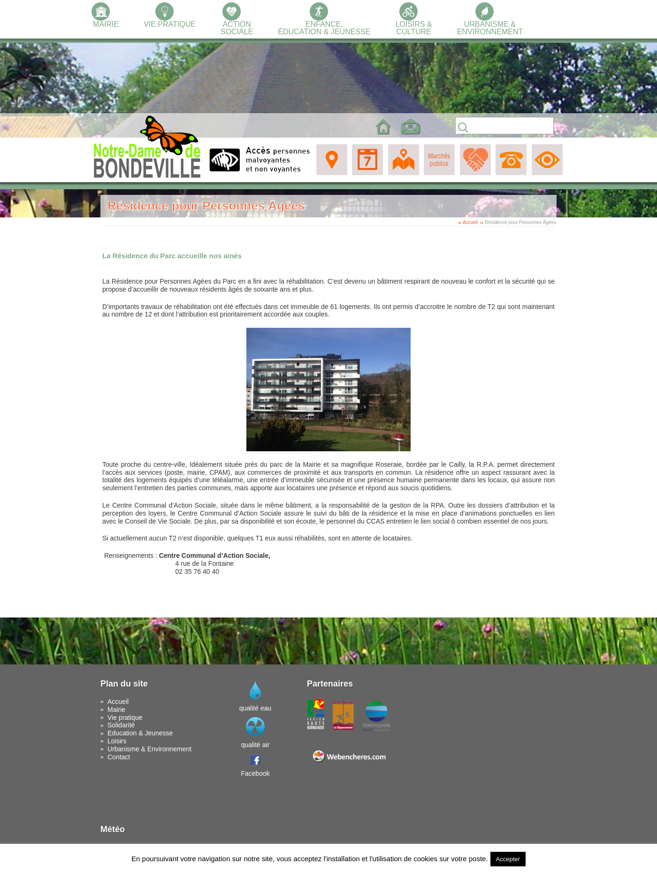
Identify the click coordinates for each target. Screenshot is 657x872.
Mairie (116, 709)
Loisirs (116, 741)
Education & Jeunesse (140, 733)
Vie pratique (124, 717)
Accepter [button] (508, 859)
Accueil (470, 222)
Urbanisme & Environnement (149, 749)
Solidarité (121, 725)
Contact (118, 757)
